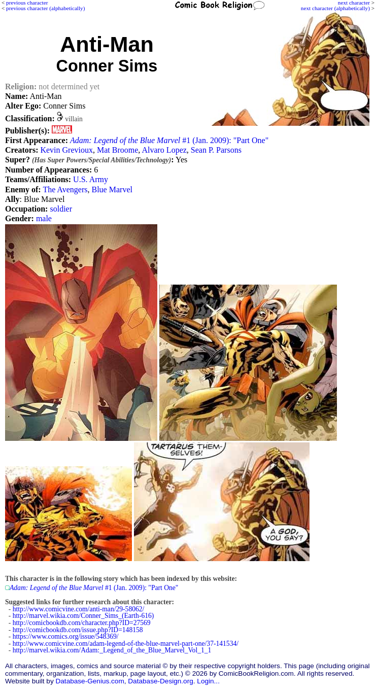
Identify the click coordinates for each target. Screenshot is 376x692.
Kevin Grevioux (66, 150)
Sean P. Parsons (216, 150)
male (44, 218)
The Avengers (65, 189)
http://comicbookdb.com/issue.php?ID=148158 (78, 630)
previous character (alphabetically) (45, 8)
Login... (208, 681)
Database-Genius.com (89, 681)
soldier (61, 208)
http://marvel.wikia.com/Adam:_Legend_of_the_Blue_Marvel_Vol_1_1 (112, 650)
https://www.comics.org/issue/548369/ (66, 636)
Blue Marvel (112, 189)
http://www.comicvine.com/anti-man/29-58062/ (79, 609)
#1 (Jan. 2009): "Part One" (169, 140)
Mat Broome (117, 150)
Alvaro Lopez (164, 150)
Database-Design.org (160, 681)
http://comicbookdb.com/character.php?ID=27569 (82, 623)
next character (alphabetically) (335, 8)
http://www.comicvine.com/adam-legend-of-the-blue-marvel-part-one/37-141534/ (125, 643)
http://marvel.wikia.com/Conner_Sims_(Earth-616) (83, 615)
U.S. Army (90, 179)
